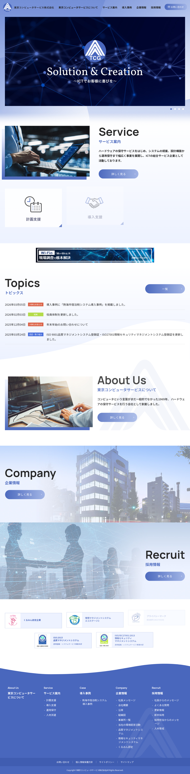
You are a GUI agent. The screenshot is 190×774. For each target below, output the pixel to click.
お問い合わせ (63, 762)
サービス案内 (52, 693)
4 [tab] (183, 109)
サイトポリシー (106, 762)
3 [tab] (179, 109)
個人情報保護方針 (84, 762)
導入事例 (85, 693)
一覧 (165, 285)
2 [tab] (175, 109)
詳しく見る (118, 170)
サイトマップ (127, 762)
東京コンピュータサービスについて (21, 695)
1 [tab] (171, 109)
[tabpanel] (95, 61)
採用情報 (157, 693)
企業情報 (121, 693)
